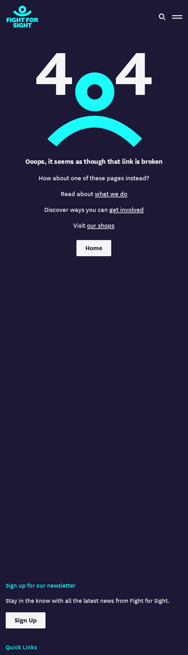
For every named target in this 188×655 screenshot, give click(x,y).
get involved (126, 210)
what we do (111, 194)
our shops (100, 225)
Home (93, 248)
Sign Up (26, 620)
